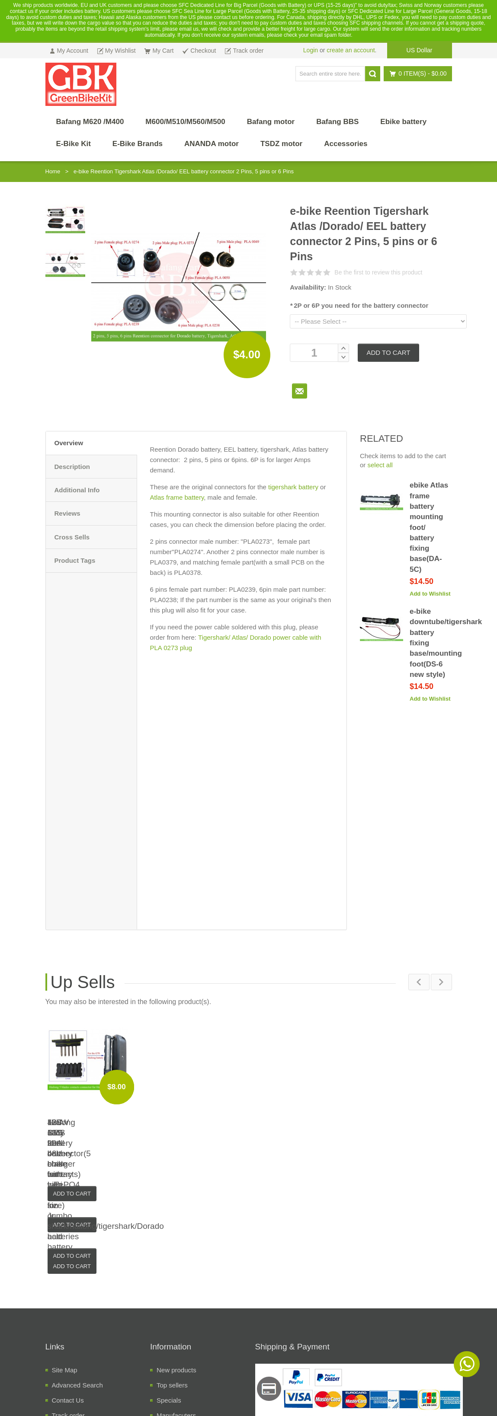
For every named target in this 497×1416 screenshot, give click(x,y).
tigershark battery (293, 487)
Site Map (64, 1276)
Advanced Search (77, 1291)
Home (53, 171)
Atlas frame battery (177, 497)
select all (380, 465)
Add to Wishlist (430, 593)
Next (441, 981)
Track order (68, 1322)
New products (176, 1276)
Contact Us (68, 1307)
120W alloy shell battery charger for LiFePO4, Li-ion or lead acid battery (96, 1133)
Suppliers (170, 1337)
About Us (65, 1337)
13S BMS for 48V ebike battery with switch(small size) (197, 1133)
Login (310, 50)
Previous (418, 981)
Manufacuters (176, 1322)
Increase (343, 348)
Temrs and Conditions (83, 1352)
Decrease (343, 357)
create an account (351, 50)
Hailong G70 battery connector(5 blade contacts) (401, 1133)
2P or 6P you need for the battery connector (359, 305)
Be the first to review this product (378, 272)
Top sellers (172, 1291)
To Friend (299, 391)
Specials (169, 1307)
